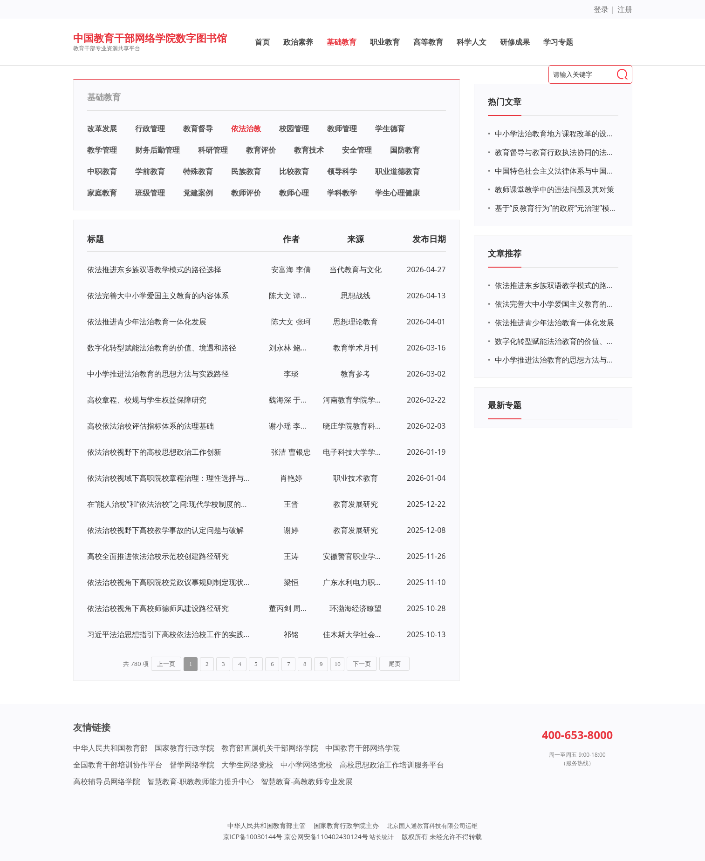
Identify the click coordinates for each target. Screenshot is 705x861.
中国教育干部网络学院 (362, 748)
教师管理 (342, 128)
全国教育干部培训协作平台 (118, 765)
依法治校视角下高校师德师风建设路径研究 (158, 608)
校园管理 (294, 128)
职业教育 (385, 42)
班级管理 (150, 193)
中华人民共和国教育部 (110, 748)
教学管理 (102, 150)
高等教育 (428, 42)
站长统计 (382, 837)
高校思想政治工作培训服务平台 (392, 765)
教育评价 (261, 150)
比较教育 (294, 171)
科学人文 (471, 42)
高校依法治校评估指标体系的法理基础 (150, 426)
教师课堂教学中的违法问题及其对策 (554, 189)
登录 (601, 9)
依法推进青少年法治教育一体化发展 (146, 321)
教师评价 (246, 193)
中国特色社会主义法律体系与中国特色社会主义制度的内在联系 (555, 171)
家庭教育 (102, 193)
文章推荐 (504, 253)
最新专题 (504, 404)
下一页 (362, 663)
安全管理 (357, 150)
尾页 (395, 663)
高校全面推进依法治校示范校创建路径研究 (158, 556)
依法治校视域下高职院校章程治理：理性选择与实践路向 (170, 478)
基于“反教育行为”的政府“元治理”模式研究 (555, 208)
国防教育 (405, 150)
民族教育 (246, 171)
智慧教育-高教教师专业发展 (307, 781)
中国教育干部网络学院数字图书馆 (150, 38)
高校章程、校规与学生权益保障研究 (146, 400)
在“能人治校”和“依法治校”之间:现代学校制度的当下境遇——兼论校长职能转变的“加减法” (170, 504)
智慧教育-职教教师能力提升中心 (200, 781)
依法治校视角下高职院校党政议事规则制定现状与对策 (170, 582)
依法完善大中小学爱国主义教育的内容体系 (158, 295)
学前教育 (150, 171)
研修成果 (515, 42)
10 (338, 663)
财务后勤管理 (157, 150)
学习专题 (558, 42)
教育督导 (198, 128)
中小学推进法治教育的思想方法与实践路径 (158, 374)
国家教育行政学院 (184, 748)
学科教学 (342, 193)
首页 (262, 42)
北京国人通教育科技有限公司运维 (432, 825)
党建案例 (198, 193)
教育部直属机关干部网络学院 (269, 748)
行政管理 (150, 128)
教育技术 (309, 150)
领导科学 (342, 171)
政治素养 (298, 42)
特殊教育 (198, 171)
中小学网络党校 (307, 765)
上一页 (166, 663)
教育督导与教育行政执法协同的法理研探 (555, 152)
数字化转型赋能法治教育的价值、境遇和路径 (161, 348)
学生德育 (390, 128)
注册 (624, 9)
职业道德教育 (397, 171)
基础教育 (341, 42)
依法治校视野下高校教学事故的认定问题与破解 (165, 530)
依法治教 (246, 128)
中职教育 (102, 171)
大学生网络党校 (247, 765)
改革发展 (102, 128)
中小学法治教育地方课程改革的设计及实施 (555, 133)
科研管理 (213, 150)
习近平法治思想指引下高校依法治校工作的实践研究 (170, 634)
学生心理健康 (397, 193)
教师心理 (294, 193)
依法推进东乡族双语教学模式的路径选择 (154, 269)
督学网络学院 (192, 765)
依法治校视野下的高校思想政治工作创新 (154, 452)
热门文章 (504, 101)
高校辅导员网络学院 (106, 781)
